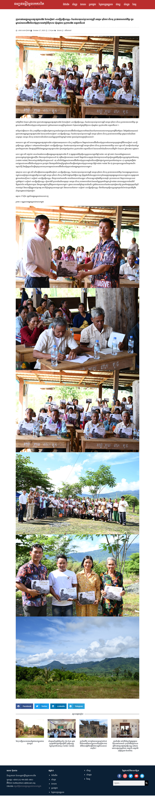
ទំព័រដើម (66, 4)
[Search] (146, 788)
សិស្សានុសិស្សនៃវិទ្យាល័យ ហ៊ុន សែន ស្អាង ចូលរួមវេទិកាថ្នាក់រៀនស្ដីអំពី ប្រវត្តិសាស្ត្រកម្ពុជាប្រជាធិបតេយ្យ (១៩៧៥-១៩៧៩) (61, 750)
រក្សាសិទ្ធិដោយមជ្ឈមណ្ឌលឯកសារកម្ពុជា (27, 793)
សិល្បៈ (118, 4)
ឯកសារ (83, 4)
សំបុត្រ (74, 4)
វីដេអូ (134, 4)
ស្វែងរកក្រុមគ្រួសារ (106, 4)
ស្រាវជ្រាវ (92, 4)
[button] (24, 713)
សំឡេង (126, 4)
